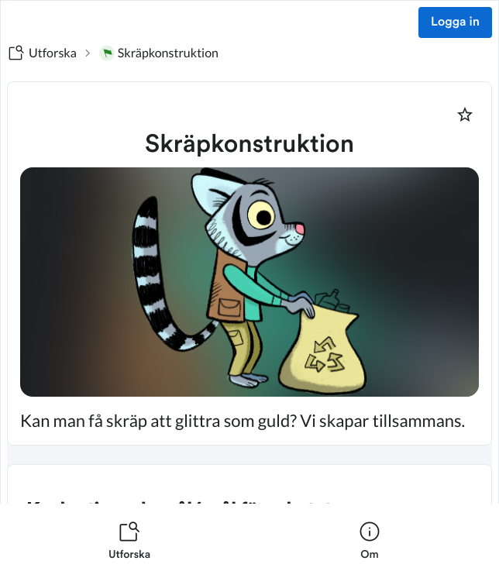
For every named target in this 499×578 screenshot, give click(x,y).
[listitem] (129, 541)
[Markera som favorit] (465, 115)
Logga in (455, 22)
